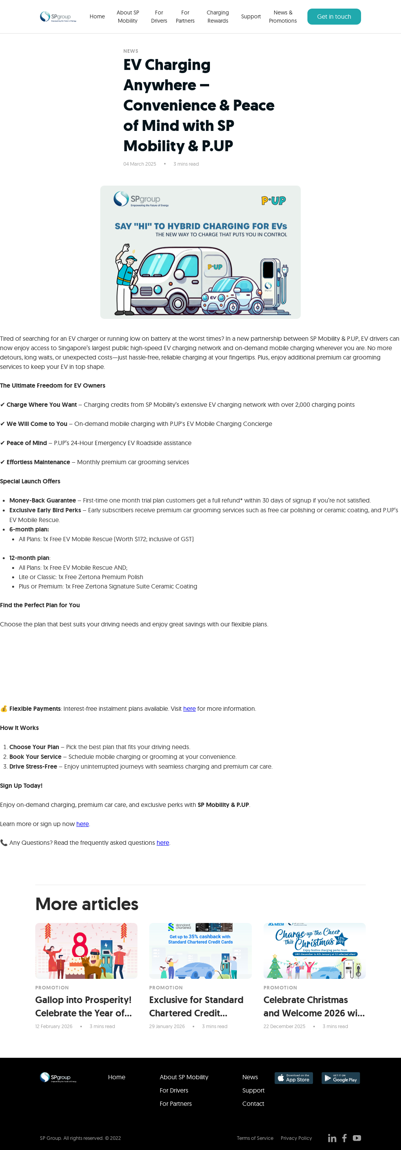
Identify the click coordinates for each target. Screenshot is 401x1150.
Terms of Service (255, 1138)
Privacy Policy (296, 1138)
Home (97, 16)
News (250, 1077)
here (189, 708)
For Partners (185, 16)
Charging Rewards (218, 16)
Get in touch (334, 16)
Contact (253, 1103)
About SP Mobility (128, 16)
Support (251, 16)
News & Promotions (283, 16)
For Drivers (159, 16)
